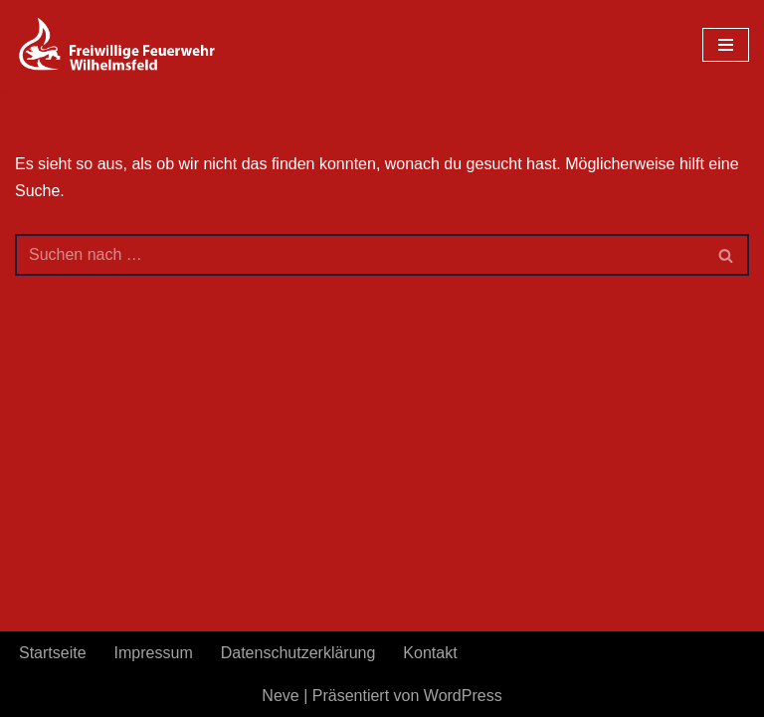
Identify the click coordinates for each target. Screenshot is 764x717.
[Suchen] (359, 255)
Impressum (153, 652)
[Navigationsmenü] (725, 45)
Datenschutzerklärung (298, 652)
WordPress (463, 695)
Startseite (53, 652)
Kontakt (430, 652)
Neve (280, 695)
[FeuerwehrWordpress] (139, 45)
